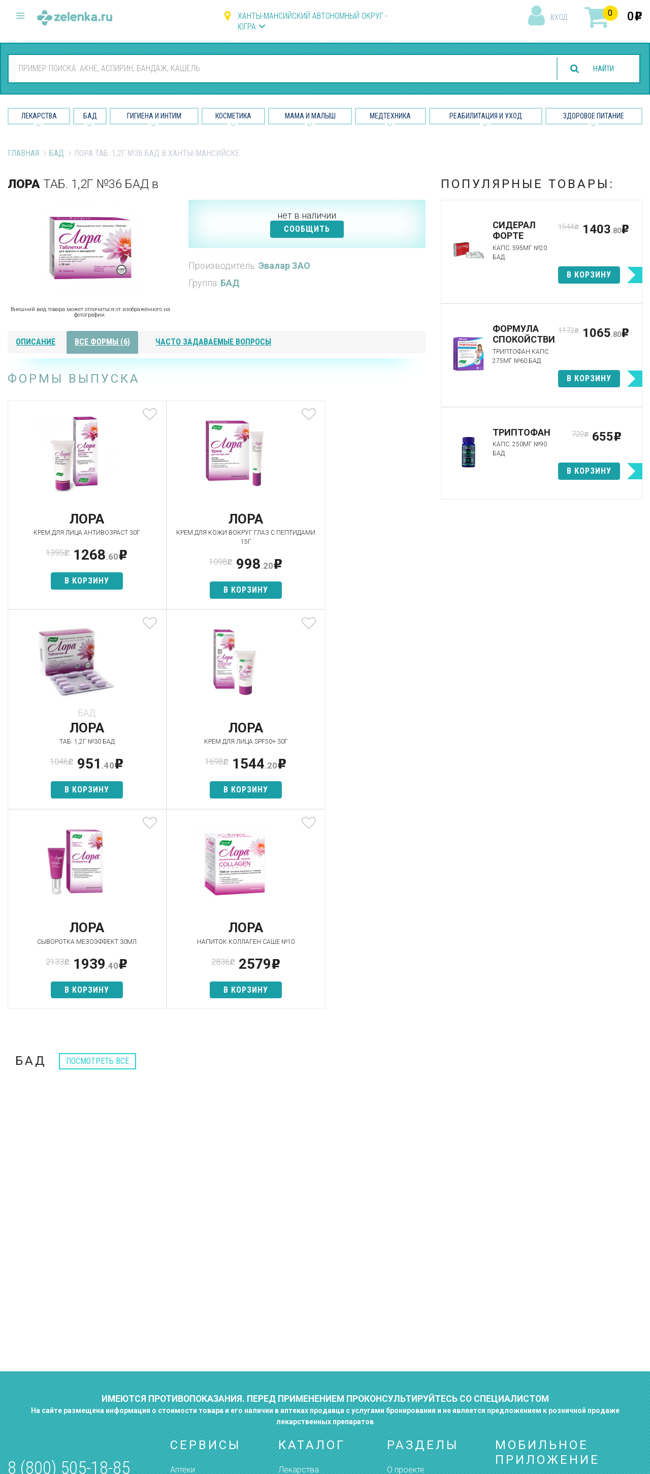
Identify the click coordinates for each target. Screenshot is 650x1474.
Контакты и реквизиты (428, 1323)
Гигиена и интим (307, 1305)
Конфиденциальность (427, 1377)
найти (600, 69)
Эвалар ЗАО (284, 265)
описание (35, 342)
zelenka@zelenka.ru (43, 1328)
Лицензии (404, 1305)
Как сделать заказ (205, 1341)
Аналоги (185, 1323)
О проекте (406, 1270)
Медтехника (390, 116)
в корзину (76, 581)
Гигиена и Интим (154, 116)
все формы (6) (102, 342)
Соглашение (410, 1359)
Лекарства (39, 116)
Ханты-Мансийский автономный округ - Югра (312, 21)
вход (558, 17)
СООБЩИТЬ (307, 229)
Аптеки (182, 1270)
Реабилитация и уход (485, 116)
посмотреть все (97, 861)
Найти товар (193, 1305)
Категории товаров (206, 1288)
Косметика (233, 116)
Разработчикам (416, 1341)
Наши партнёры (415, 1288)
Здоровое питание (593, 116)
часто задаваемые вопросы (213, 342)
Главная (23, 153)
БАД (90, 116)
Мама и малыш (310, 116)
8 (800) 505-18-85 (69, 1268)
